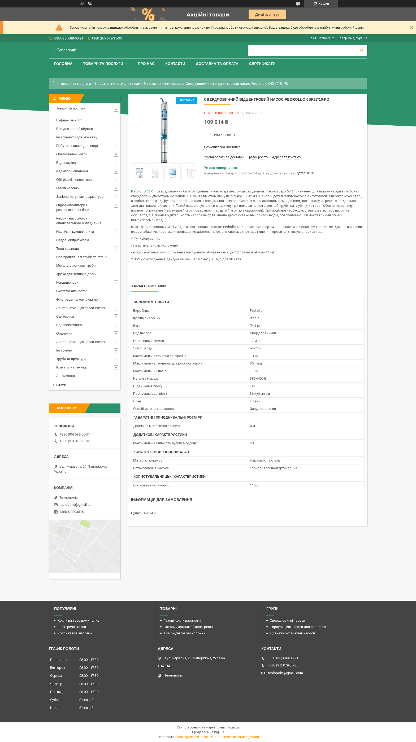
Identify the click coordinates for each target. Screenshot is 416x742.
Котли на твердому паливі (79, 620)
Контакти (175, 64)
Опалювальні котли (71, 154)
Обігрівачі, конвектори (74, 180)
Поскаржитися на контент (196, 737)
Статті (61, 385)
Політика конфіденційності (238, 737)
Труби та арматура (71, 359)
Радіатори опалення (72, 171)
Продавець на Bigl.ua (208, 732)
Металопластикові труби (76, 265)
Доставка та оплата (217, 64)
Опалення (64, 333)
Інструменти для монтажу (76, 137)
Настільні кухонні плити (75, 232)
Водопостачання (69, 325)
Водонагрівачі (67, 163)
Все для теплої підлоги (74, 129)
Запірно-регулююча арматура (79, 197)
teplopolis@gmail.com (76, 505)
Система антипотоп (72, 291)
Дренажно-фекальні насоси (292, 633)
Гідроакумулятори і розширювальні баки (72, 207)
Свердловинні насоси (163, 83)
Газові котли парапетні (182, 620)
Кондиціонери (67, 282)
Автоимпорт (65, 376)
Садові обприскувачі (72, 240)
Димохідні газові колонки (184, 633)
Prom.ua (233, 727)
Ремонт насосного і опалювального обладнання (78, 220)
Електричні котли (72, 627)
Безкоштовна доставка (222, 147)
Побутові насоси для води (117, 83)
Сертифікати (262, 64)
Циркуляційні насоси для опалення (298, 627)
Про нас (146, 64)
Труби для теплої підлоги (76, 274)
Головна (63, 64)
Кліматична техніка (71, 367)
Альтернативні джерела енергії (81, 308)
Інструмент (65, 350)
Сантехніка (65, 316)
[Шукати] (362, 50)
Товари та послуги (103, 64)
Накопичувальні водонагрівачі (189, 627)
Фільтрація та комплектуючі (78, 299)
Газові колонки (68, 188)
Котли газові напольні (75, 633)
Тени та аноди (67, 249)
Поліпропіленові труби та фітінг (81, 257)
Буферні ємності (69, 120)
